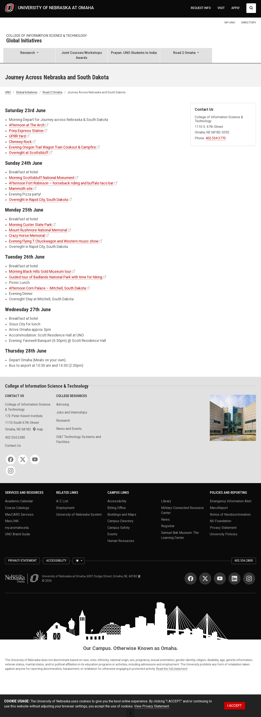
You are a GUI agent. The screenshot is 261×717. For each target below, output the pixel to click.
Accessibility (116, 501)
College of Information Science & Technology (46, 36)
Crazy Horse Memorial (27, 236)
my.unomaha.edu (17, 527)
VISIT (221, 8)
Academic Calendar (19, 501)
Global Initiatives (24, 41)
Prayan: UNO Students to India (134, 53)
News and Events (69, 429)
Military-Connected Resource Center (182, 510)
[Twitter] (23, 459)
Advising (62, 404)
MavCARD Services (19, 514)
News (165, 519)
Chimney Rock (20, 142)
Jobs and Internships (71, 412)
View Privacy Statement (151, 706)
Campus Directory (120, 521)
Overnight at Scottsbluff (28, 153)
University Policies (223, 534)
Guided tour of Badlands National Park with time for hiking (55, 277)
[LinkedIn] (234, 578)
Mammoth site (21, 189)
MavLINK (12, 521)
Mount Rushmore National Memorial (38, 230)
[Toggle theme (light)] (78, 561)
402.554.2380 (15, 437)
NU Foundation (220, 521)
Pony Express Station (26, 131)
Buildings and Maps (121, 514)
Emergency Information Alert (230, 501)
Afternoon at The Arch (27, 125)
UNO (8, 92)
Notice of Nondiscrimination (230, 514)
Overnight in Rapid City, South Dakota (38, 200)
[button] (29, 55)
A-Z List (62, 501)
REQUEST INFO (201, 8)
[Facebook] (10, 459)
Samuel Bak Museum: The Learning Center (180, 534)
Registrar (167, 526)
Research (63, 421)
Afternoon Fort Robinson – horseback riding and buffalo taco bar (61, 183)
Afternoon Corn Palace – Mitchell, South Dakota (47, 288)
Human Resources (120, 541)
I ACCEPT (234, 706)
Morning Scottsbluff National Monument (41, 178)
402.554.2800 (243, 560)
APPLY (235, 8)
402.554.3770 (216, 138)
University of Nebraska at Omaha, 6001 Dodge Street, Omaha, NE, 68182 (91, 576)
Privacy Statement (223, 527)
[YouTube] (35, 459)
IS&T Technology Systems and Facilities (78, 439)
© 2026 (47, 580)
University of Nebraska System (79, 514)
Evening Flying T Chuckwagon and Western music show (53, 241)
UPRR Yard (17, 136)
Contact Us (13, 446)
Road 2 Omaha (52, 92)
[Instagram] (10, 471)
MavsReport (219, 508)
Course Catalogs (17, 508)
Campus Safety (118, 527)
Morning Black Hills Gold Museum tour (40, 271)
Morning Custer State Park (30, 225)
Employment (65, 508)
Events (112, 534)
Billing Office (116, 508)
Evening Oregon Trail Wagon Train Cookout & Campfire (52, 147)
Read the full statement (171, 668)
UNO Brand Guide (17, 534)
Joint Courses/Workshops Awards (81, 55)
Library (166, 501)
